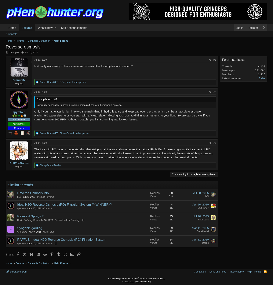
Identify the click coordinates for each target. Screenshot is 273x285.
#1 (214, 60)
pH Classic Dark (16, 271)
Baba (262, 78)
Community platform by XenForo (136, 278)
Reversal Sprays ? (30, 216)
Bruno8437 (203, 208)
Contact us (200, 271)
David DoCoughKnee (28, 220)
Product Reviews (45, 197)
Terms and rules (217, 271)
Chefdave (22, 231)
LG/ (19, 197)
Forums (27, 27)
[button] (55, 27)
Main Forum (49, 231)
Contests (47, 208)
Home (12, 27)
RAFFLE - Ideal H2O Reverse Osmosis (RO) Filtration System (61, 239)
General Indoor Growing (67, 220)
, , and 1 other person (62, 82)
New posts (11, 34)
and (50, 165)
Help (249, 271)
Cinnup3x (14, 52)
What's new (45, 27)
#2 (214, 92)
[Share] (209, 60)
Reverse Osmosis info (33, 193)
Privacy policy (236, 271)
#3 (214, 143)
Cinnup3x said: (45, 99)
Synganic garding (29, 228)
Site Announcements (74, 27)
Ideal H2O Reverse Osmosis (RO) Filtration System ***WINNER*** (64, 204)
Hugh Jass (203, 219)
